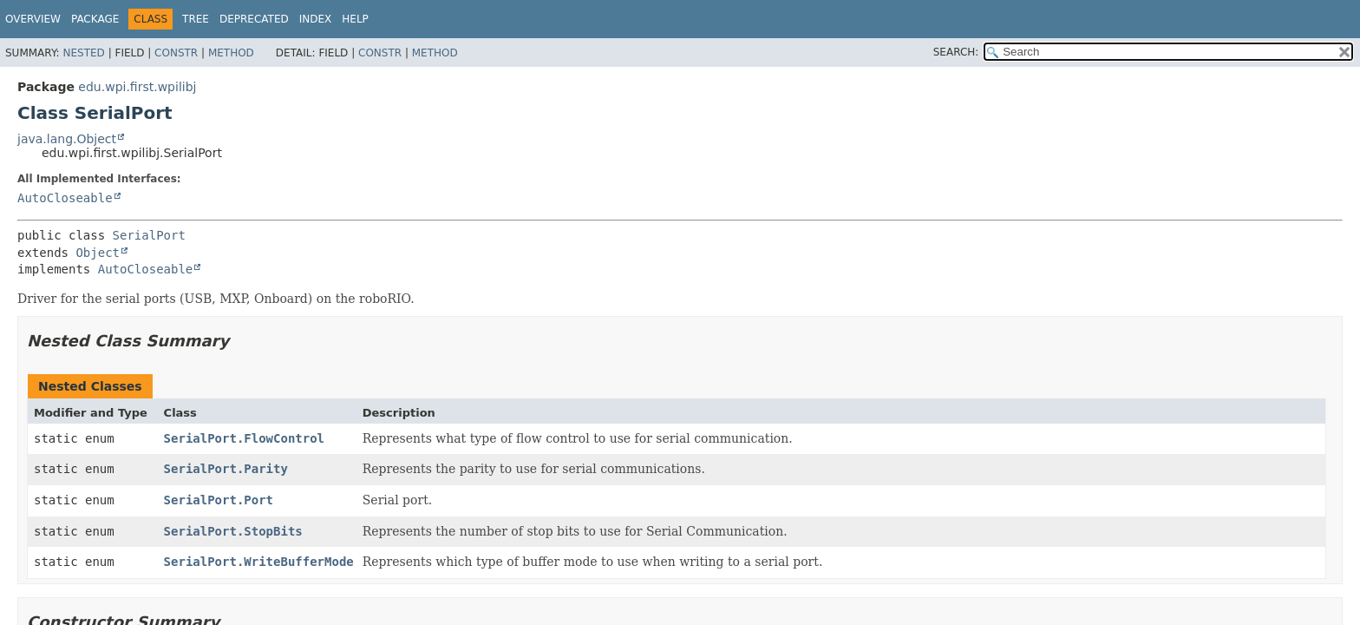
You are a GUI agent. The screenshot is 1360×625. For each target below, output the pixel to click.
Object (97, 253)
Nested (83, 53)
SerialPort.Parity (226, 469)
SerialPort (149, 235)
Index (315, 19)
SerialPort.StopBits (233, 531)
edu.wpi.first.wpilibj (137, 87)
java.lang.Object (66, 139)
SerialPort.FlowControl (244, 438)
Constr (176, 53)
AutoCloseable (65, 198)
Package (95, 19)
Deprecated (254, 19)
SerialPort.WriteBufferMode (259, 562)
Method (231, 53)
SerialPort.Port (218, 500)
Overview (33, 19)
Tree (195, 19)
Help (355, 19)
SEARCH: (956, 52)
